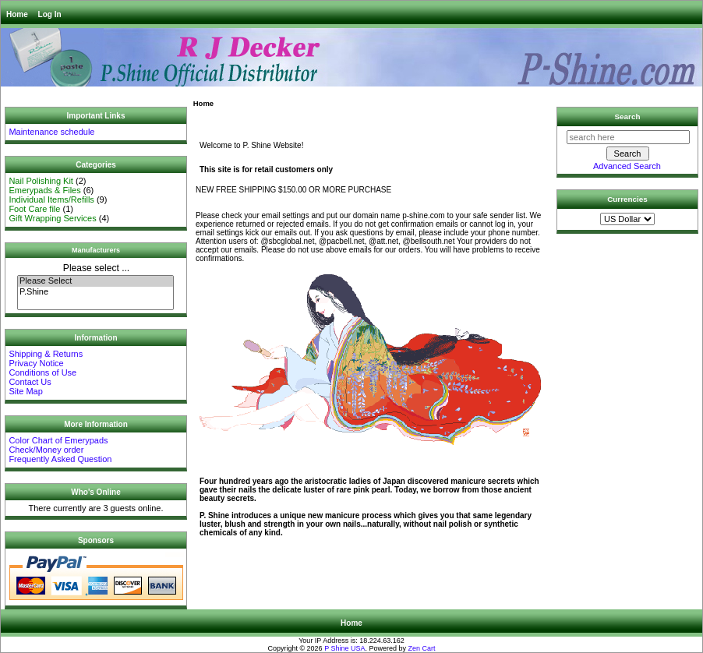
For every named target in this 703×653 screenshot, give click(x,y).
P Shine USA (344, 648)
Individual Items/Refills (51, 199)
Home (17, 14)
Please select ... (96, 268)
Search (628, 116)
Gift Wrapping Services (52, 218)
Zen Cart (422, 648)
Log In (50, 14)
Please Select (95, 281)
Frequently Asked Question (60, 459)
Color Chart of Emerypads (58, 440)
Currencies (627, 199)
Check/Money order (46, 449)
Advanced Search (627, 166)
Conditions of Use (42, 372)
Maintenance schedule (51, 131)
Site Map (25, 391)
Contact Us (30, 382)
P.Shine (95, 292)
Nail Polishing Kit (41, 180)
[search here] (628, 137)
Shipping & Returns (46, 353)
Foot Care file (34, 209)
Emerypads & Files (44, 190)
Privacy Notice (36, 363)
